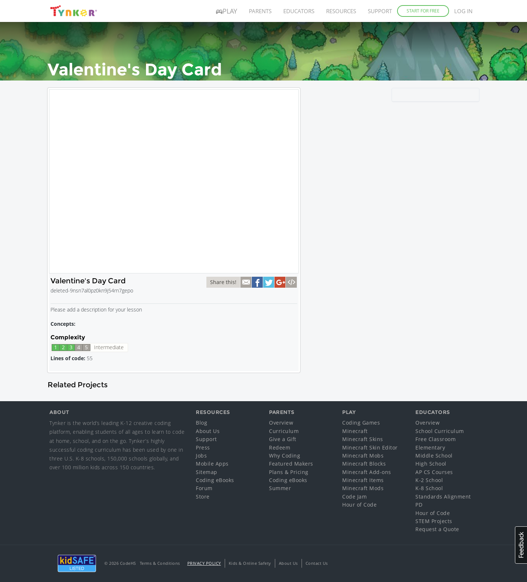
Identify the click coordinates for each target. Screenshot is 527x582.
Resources (341, 11)
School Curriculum (439, 431)
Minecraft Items (363, 480)
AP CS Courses (434, 472)
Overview (281, 422)
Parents (260, 11)
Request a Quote (437, 529)
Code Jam (354, 496)
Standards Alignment (443, 496)
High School (430, 463)
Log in (463, 11)
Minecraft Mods (363, 488)
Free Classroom (435, 439)
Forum (204, 488)
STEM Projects (433, 521)
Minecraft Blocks (364, 463)
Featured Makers (291, 463)
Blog (201, 422)
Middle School (434, 455)
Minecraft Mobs (363, 455)
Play (226, 11)
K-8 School (429, 488)
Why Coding (284, 455)
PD (418, 504)
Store (203, 496)
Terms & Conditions (160, 563)
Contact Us (317, 563)
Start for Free (423, 11)
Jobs (201, 455)
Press (203, 447)
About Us (208, 431)
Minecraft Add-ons (366, 472)
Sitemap (206, 472)
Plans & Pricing (289, 472)
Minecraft (355, 431)
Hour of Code (359, 504)
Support (380, 11)
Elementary (430, 447)
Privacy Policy (204, 563)
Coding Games (361, 422)
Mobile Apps (212, 463)
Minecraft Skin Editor (370, 447)
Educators (298, 11)
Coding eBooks (215, 480)
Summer (280, 488)
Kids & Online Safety (250, 563)
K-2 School (429, 480)
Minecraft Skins (362, 439)
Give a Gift (282, 439)
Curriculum (284, 431)
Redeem (279, 447)
